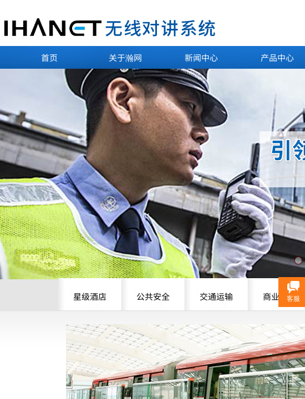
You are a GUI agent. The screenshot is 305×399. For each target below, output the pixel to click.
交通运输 (216, 296)
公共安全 (153, 296)
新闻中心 (201, 57)
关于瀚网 (125, 57)
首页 (49, 57)
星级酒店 (89, 296)
